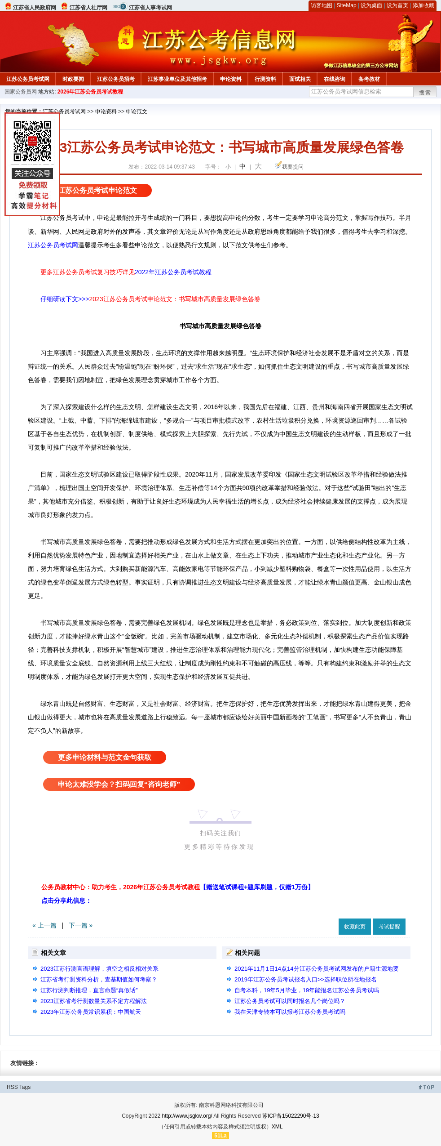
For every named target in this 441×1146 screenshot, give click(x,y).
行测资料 (265, 79)
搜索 (425, 92)
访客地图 (321, 5)
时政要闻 (73, 79)
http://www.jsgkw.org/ (187, 1116)
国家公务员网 (20, 92)
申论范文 (136, 111)
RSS (12, 1087)
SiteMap (347, 5)
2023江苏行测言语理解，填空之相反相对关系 (99, 968)
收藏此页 (355, 926)
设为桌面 (371, 5)
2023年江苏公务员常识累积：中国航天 (90, 1011)
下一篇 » (81, 925)
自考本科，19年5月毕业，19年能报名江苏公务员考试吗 (306, 990)
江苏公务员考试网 (27, 79)
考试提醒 (389, 926)
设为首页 (397, 5)
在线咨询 (334, 79)
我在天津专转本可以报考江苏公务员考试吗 (289, 1011)
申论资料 (231, 79)
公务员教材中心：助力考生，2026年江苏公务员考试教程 (177, 887)
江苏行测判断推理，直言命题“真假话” (89, 990)
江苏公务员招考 (116, 79)
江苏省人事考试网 (150, 7)
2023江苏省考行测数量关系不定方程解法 (93, 1001)
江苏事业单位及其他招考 (177, 79)
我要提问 (293, 167)
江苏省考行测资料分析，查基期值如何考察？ (98, 979)
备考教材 (369, 79)
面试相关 (300, 79)
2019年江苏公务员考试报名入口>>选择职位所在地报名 (305, 979)
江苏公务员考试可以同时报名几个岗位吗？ (289, 1001)
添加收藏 (423, 5)
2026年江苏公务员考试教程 (90, 92)
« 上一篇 (44, 925)
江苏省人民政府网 (34, 7)
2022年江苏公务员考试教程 (173, 272)
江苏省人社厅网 (88, 7)
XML (277, 1127)
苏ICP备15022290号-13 (290, 1116)
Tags (25, 1087)
